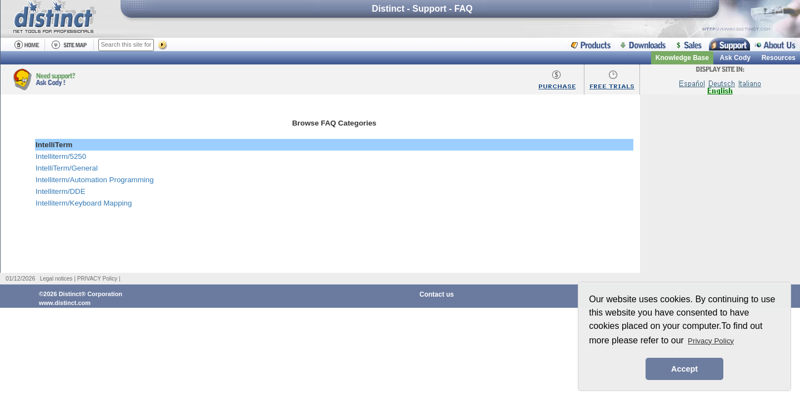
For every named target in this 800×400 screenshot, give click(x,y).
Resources (779, 58)
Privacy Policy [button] (711, 341)
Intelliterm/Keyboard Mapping (84, 203)
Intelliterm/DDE (61, 191)
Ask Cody (735, 58)
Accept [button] (684, 368)
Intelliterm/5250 (61, 156)
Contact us (436, 294)
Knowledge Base (682, 58)
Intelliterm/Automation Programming (95, 180)
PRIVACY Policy (97, 279)
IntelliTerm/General (67, 168)
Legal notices (56, 279)
